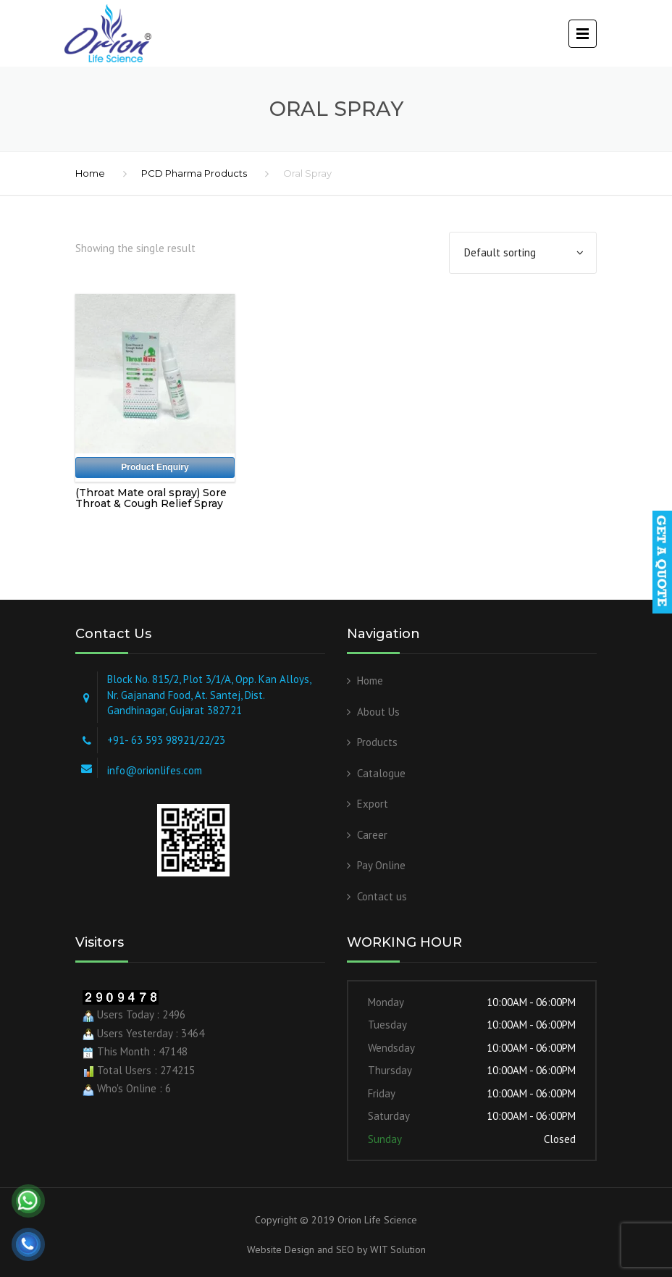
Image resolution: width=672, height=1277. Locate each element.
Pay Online (381, 865)
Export (372, 804)
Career (372, 835)
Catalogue (381, 773)
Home (90, 173)
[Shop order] (523, 253)
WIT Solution (396, 1249)
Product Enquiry (154, 467)
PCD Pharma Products (194, 173)
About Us (378, 712)
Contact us (382, 896)
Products (377, 742)
